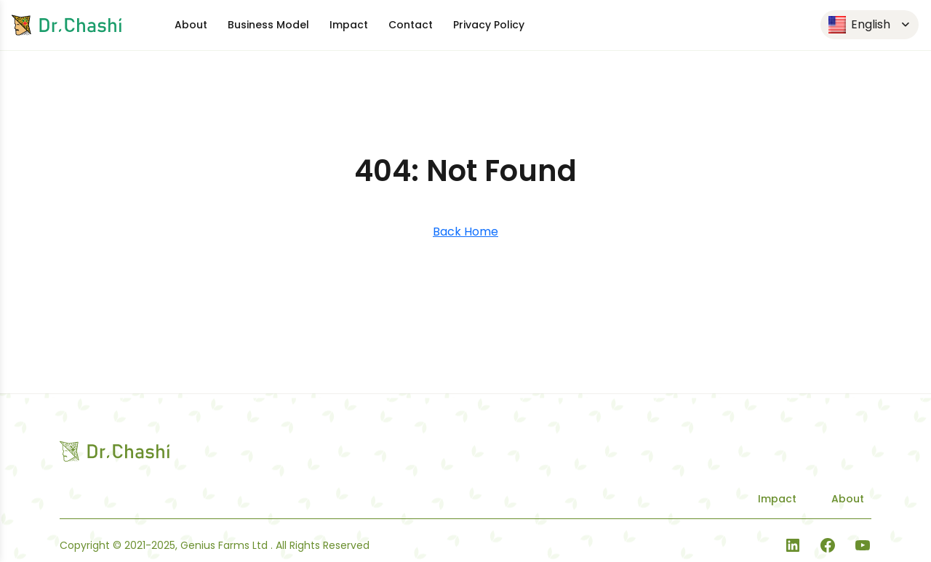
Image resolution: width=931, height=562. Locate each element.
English (859, 25)
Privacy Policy (488, 24)
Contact (410, 24)
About (191, 24)
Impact (348, 24)
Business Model (268, 24)
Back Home (465, 231)
